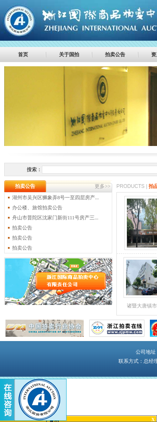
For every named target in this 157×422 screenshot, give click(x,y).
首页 (23, 54)
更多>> (103, 186)
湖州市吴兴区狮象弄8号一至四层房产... (55, 198)
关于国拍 (69, 54)
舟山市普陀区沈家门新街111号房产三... (55, 218)
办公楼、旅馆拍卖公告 (37, 208)
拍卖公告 (115, 54)
